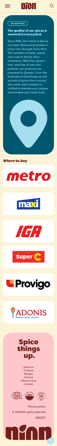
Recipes (28, 373)
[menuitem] (28, 367)
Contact (28, 384)
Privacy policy (37, 406)
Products (28, 370)
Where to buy (28, 380)
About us (28, 367)
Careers (28, 377)
